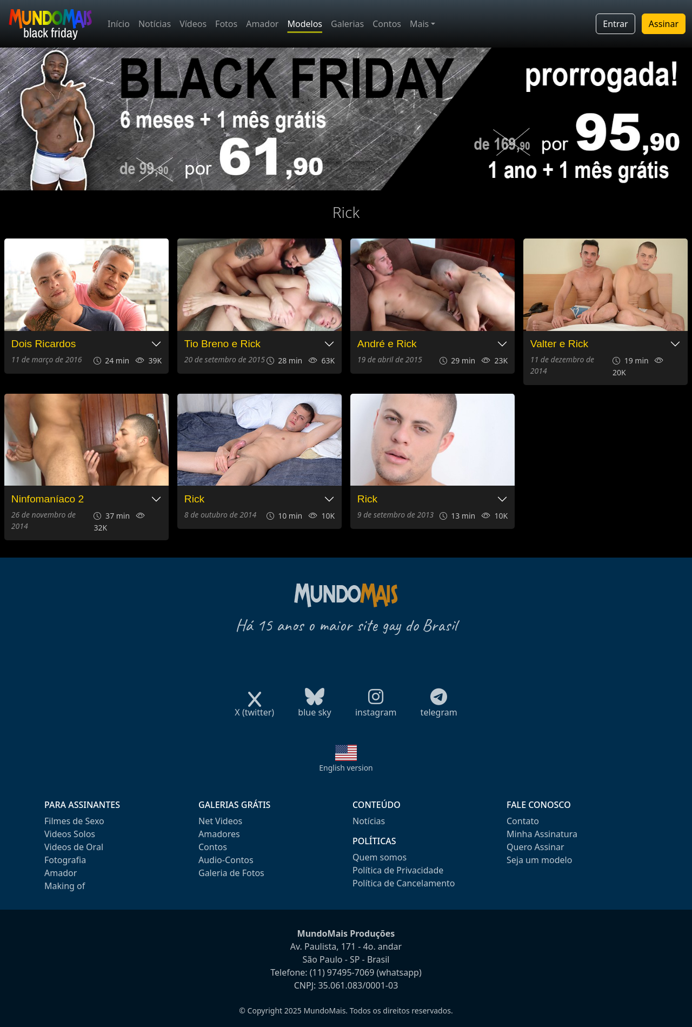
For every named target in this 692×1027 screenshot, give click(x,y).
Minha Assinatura (542, 834)
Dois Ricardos (43, 343)
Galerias (347, 24)
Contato (523, 821)
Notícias (154, 24)
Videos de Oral (73, 847)
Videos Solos (69, 834)
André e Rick (387, 343)
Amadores (219, 834)
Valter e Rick (559, 343)
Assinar (663, 24)
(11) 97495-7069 (342, 972)
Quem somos (379, 857)
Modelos (304, 24)
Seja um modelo (539, 860)
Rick (194, 499)
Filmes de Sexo (74, 821)
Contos (386, 24)
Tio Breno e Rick (222, 343)
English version (346, 768)
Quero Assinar (535, 847)
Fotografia (65, 860)
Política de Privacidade (397, 870)
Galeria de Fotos (231, 873)
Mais (419, 24)
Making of (64, 886)
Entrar (615, 24)
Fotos (226, 24)
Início (119, 24)
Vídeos (193, 24)
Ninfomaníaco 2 (47, 499)
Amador (262, 24)
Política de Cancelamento (403, 883)
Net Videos (220, 821)
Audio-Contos (226, 860)
